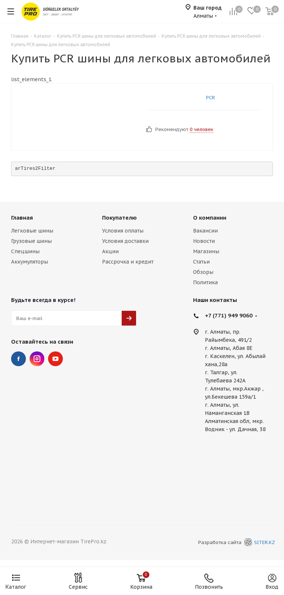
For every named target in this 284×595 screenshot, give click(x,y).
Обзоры (203, 272)
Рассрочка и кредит (127, 261)
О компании (209, 217)
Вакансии (205, 230)
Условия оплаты (122, 230)
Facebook (18, 358)
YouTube (55, 358)
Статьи (201, 261)
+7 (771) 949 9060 (229, 315)
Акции (110, 251)
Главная (22, 217)
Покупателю (119, 217)
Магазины (206, 251)
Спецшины (25, 251)
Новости (204, 241)
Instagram (37, 358)
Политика (205, 282)
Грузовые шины (31, 241)
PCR (210, 97)
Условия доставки (125, 241)
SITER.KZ (258, 542)
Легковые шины (32, 230)
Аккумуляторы (29, 261)
